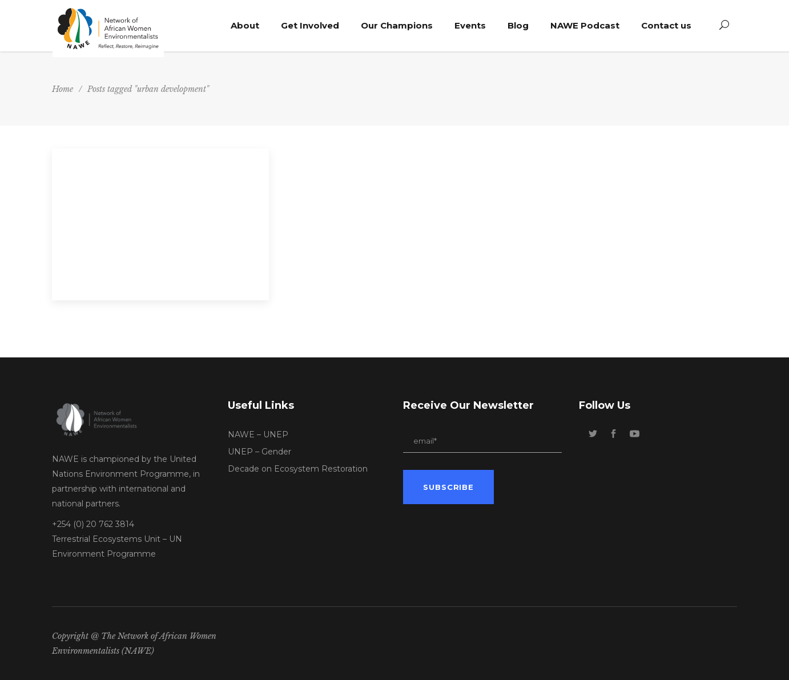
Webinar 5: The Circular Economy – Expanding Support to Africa (155, 219)
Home (62, 89)
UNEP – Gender (259, 451)
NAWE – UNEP (258, 434)
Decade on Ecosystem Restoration (298, 469)
